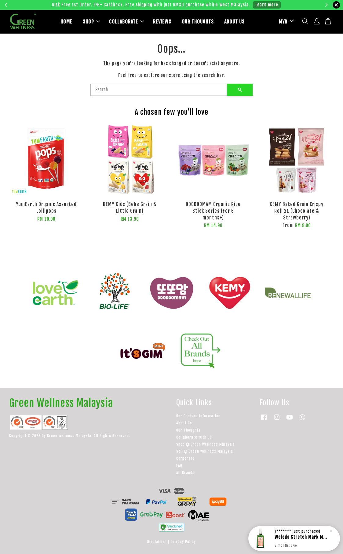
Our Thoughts (188, 430)
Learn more (266, 4)
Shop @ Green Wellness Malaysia (205, 444)
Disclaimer (156, 541)
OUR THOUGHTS (198, 22)
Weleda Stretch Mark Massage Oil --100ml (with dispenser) (301, 537)
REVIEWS (162, 22)
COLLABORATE (126, 22)
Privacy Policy (183, 541)
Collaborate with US (194, 437)
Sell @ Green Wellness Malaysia (204, 451)
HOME (66, 22)
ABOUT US (234, 22)
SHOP (91, 22)
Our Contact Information (198, 416)
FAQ (179, 465)
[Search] (158, 90)
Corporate (185, 458)
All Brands (185, 472)
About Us (184, 423)
